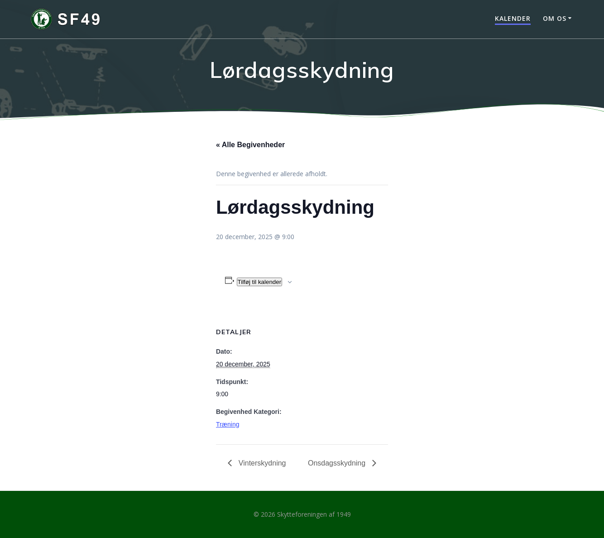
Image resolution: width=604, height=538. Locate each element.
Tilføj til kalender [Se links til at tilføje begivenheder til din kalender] (260, 282)
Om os (554, 18)
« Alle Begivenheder (250, 145)
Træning (228, 424)
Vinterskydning (261, 463)
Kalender (513, 18)
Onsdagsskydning (338, 463)
